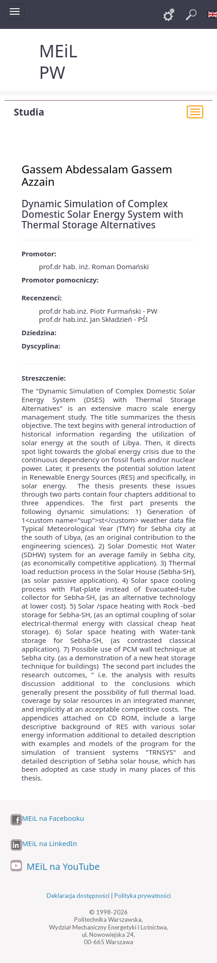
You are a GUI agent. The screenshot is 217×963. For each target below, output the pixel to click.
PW (52, 72)
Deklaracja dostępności (78, 895)
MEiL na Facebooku (53, 818)
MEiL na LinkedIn (49, 843)
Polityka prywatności (142, 895)
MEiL (58, 50)
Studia (29, 111)
